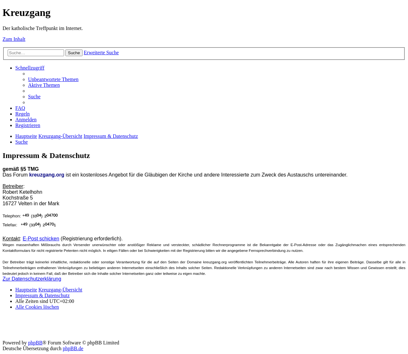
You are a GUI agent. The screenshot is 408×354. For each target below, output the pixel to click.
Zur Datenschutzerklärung (32, 279)
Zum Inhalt (14, 39)
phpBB (35, 342)
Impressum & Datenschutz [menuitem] (42, 295)
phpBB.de (73, 348)
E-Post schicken (41, 238)
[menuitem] (53, 79)
